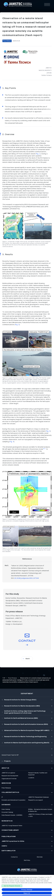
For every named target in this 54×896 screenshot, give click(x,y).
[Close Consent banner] (50, 876)
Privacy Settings (26, 889)
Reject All (27, 893)
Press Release (12, 678)
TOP (3, 678)
